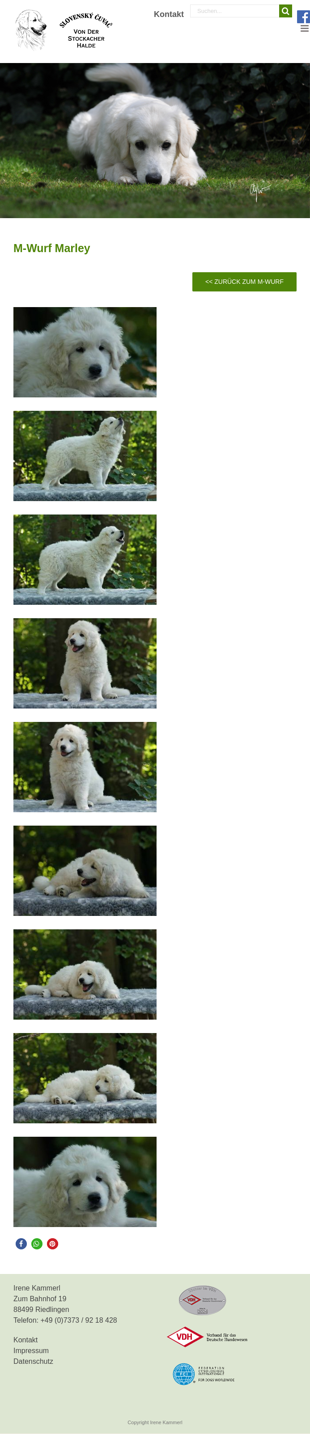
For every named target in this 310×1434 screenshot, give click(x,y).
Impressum (31, 1350)
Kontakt (25, 1340)
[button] (21, 1243)
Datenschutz (33, 1361)
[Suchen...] (234, 10)
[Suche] (285, 10)
